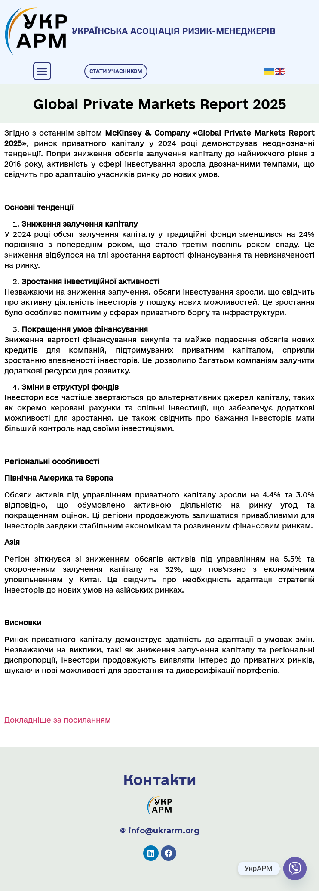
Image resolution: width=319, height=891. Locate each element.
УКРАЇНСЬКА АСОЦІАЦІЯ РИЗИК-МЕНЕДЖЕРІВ (174, 31)
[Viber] (295, 868)
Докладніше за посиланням (57, 720)
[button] (42, 71)
